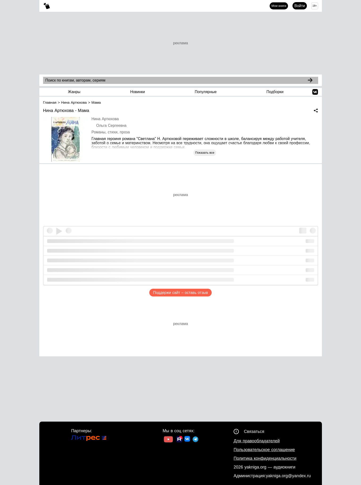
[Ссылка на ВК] (187, 440)
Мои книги (279, 6)
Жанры (74, 92)
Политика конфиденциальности (265, 458)
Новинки (137, 92)
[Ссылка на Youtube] (168, 439)
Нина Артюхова (105, 119)
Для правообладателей (257, 441)
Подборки (274, 92)
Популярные (206, 92)
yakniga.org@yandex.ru (288, 475)
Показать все (204, 152)
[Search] (310, 80)
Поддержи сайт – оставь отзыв (180, 293)
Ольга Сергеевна (111, 125)
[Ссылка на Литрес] (88, 438)
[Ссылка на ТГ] (195, 439)
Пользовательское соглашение (264, 449)
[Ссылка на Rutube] (179, 440)
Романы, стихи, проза (111, 132)
